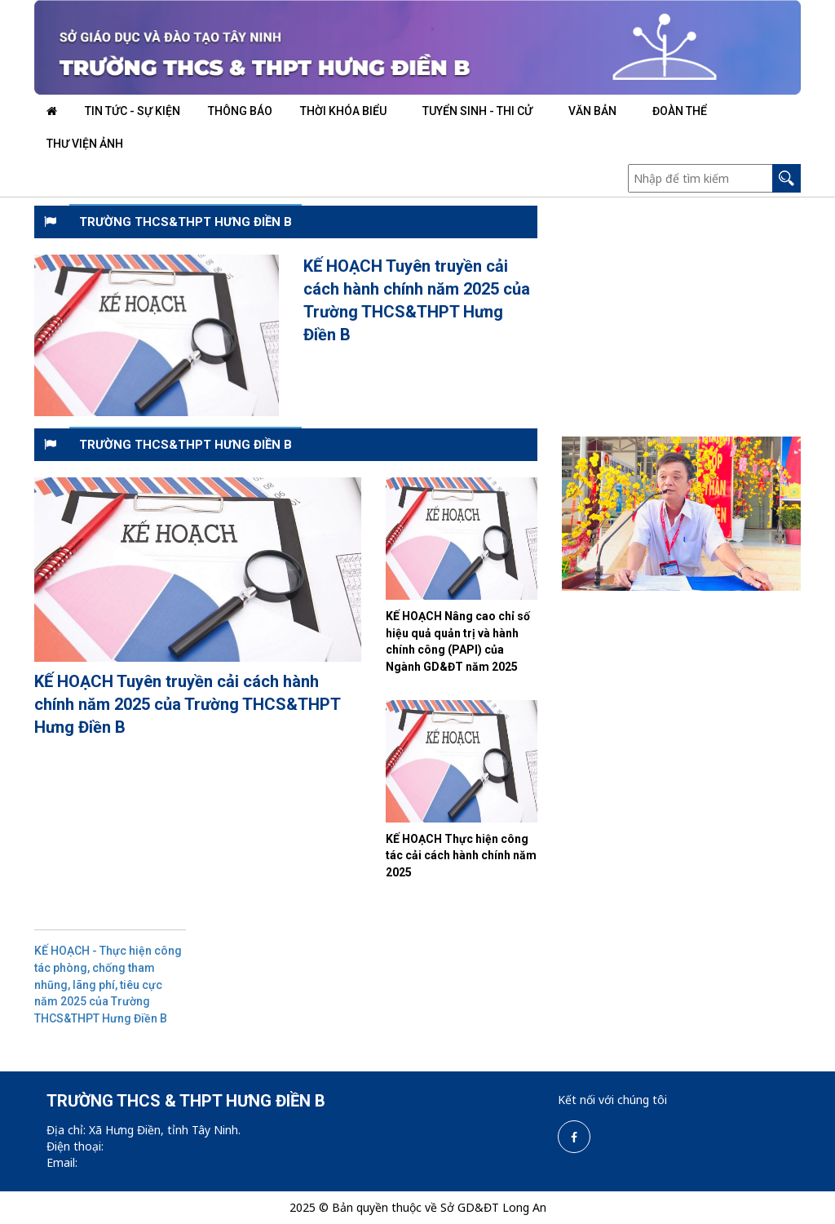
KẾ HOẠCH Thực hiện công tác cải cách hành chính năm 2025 (461, 855)
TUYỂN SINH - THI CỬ (477, 111)
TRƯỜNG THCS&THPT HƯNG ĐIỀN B (185, 222)
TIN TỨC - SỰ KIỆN (132, 111)
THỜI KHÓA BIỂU (343, 111)
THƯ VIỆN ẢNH (84, 143)
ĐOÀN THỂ (679, 111)
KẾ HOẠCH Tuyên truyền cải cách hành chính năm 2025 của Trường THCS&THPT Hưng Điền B (187, 704)
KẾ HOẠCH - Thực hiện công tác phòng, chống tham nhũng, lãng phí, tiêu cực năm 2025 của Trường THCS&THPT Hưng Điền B (108, 984)
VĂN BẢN (592, 111)
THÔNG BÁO (240, 111)
